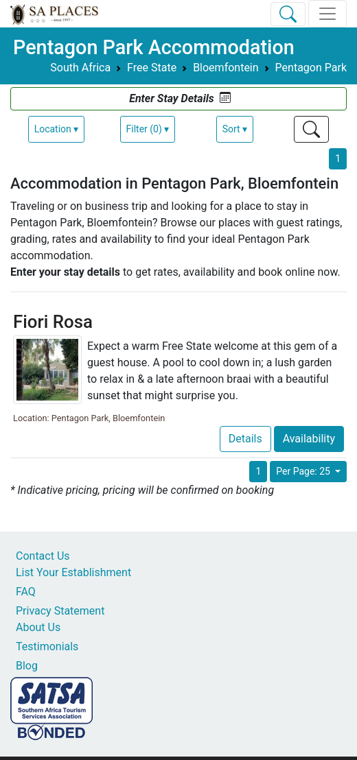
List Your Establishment (73, 572)
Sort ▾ (234, 128)
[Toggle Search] (288, 14)
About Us (38, 627)
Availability (309, 438)
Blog (27, 665)
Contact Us (43, 555)
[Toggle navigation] (327, 13)
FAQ (26, 591)
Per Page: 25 (304, 471)
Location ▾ (56, 128)
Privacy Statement (60, 610)
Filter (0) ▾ (148, 128)
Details (245, 438)
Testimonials (47, 646)
